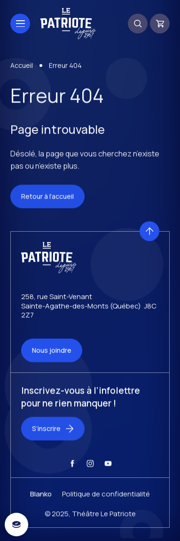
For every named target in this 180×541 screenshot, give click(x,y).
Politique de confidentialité (106, 499)
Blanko (41, 499)
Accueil (21, 67)
